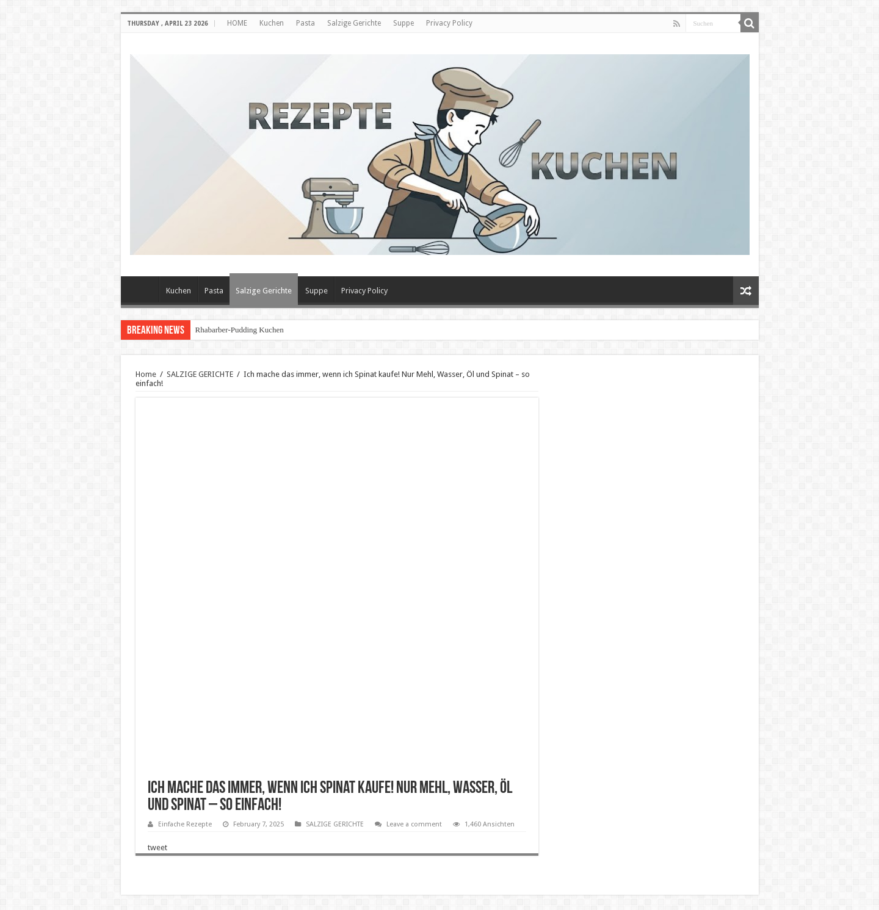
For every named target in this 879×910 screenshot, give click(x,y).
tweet (157, 847)
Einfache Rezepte (185, 824)
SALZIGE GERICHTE (200, 374)
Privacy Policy (449, 23)
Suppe (403, 23)
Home (146, 374)
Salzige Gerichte (354, 23)
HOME (237, 23)
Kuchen (271, 23)
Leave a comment (414, 824)
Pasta (305, 23)
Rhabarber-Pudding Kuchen (239, 329)
